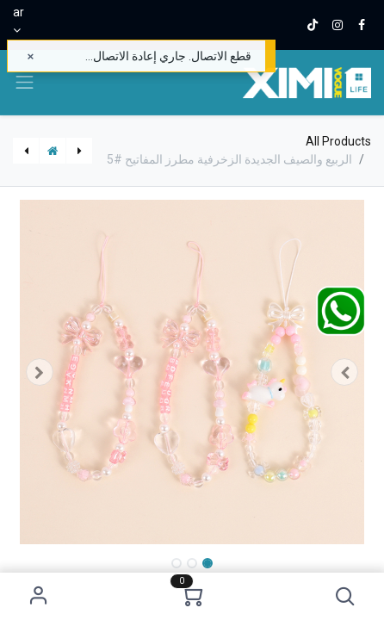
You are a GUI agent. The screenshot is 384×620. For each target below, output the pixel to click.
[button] (345, 596)
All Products (338, 141)
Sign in (38, 596)
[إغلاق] (30, 56)
